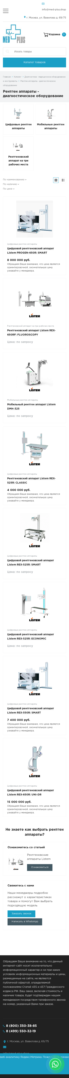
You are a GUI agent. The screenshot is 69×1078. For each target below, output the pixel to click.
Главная (6, 77)
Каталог (17, 77)
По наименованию (13, 180)
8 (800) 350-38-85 (21, 1025)
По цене (7, 189)
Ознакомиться (39, 867)
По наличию (10, 184)
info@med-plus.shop (54, 10)
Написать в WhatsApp (25, 922)
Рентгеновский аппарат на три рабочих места (18, 161)
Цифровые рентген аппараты (18, 126)
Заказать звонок (21, 914)
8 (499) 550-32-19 (21, 1031)
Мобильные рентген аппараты (50, 126)
